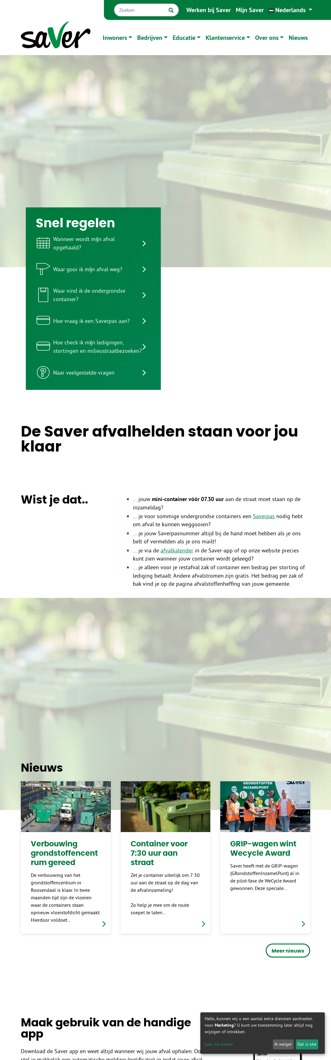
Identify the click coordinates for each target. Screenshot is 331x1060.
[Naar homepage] (56, 37)
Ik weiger (283, 1044)
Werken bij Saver (208, 10)
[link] (66, 857)
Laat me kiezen (219, 1044)
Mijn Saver (250, 10)
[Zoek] (171, 10)
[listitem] (93, 243)
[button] (290, 10)
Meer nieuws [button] (288, 951)
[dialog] (262, 1033)
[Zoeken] (139, 10)
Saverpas (264, 516)
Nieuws (298, 38)
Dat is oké (306, 1044)
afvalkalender (177, 550)
